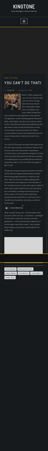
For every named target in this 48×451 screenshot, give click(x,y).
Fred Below (10, 303)
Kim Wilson (23, 307)
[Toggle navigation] (24, 21)
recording (13, 111)
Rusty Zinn (10, 311)
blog (6, 111)
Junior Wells (11, 307)
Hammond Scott (25, 303)
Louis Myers (36, 307)
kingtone (24, 6)
